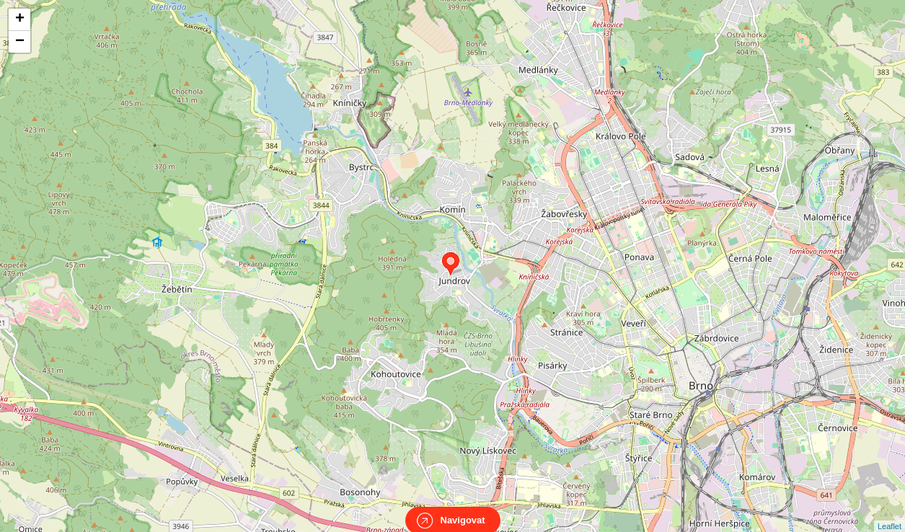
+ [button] (20, 19)
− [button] (20, 42)
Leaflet (889, 513)
